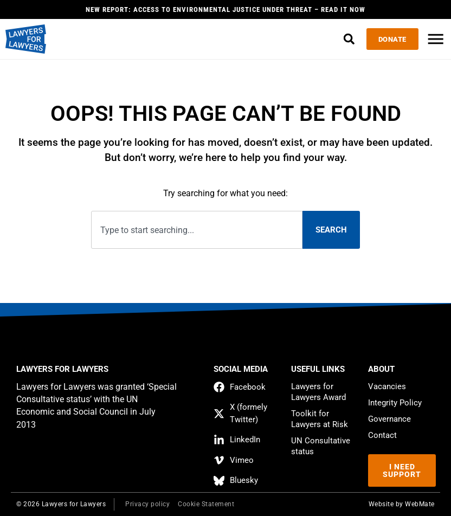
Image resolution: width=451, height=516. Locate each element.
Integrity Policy (395, 403)
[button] (342, 39)
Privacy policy (147, 504)
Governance (389, 419)
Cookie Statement (206, 504)
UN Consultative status (320, 446)
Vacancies (387, 386)
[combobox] (196, 230)
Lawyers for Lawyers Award (318, 392)
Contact (382, 435)
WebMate (420, 504)
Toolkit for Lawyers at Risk (319, 419)
